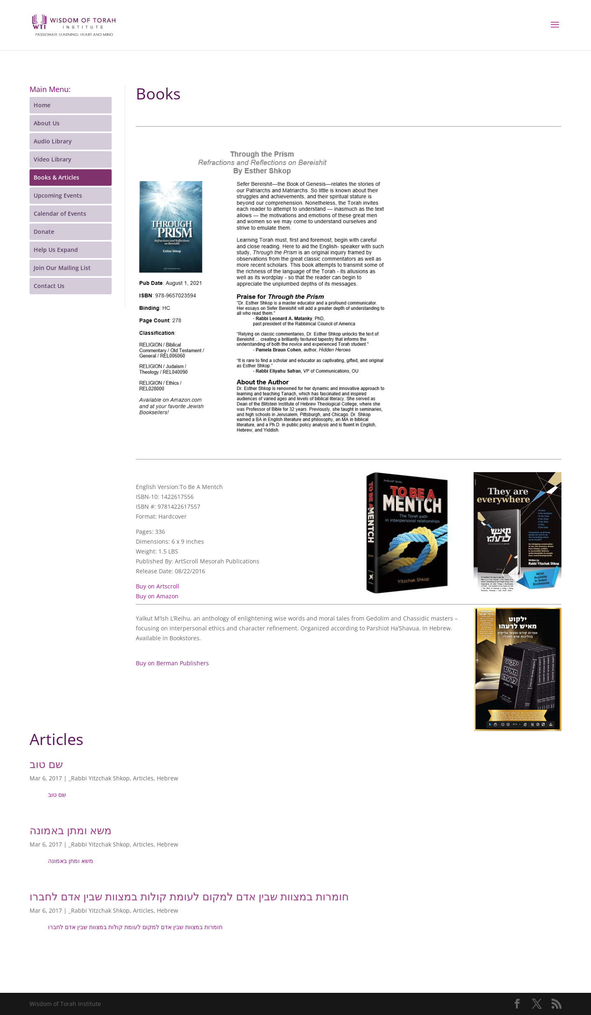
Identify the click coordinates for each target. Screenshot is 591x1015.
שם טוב (46, 764)
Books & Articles (56, 177)
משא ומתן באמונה (71, 830)
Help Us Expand (56, 250)
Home (42, 105)
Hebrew (167, 778)
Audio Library (53, 141)
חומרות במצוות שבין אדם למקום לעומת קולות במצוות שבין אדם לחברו (189, 896)
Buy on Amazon (157, 596)
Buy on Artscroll (157, 586)
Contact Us (49, 286)
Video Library (52, 159)
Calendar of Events (60, 213)
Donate (44, 231)
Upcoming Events (58, 195)
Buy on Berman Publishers (172, 663)
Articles (143, 778)
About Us (47, 123)
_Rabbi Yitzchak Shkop (99, 778)
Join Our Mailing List (62, 268)
